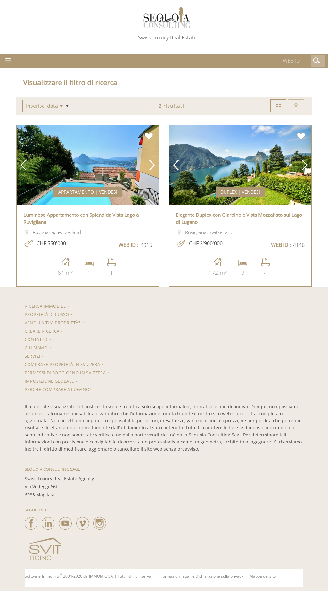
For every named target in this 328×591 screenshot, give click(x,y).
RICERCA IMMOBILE (45, 306)
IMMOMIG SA (101, 576)
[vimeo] (82, 522)
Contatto (36, 339)
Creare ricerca (42, 331)
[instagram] (99, 522)
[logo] (167, 17)
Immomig (50, 576)
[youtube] (65, 522)
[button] (23, 165)
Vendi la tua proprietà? (53, 322)
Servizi (33, 356)
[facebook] (31, 522)
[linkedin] (48, 522)
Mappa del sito (263, 576)
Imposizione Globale (49, 381)
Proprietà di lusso (47, 314)
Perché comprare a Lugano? (58, 389)
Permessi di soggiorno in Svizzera (65, 373)
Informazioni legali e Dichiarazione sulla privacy (200, 576)
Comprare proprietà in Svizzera (62, 364)
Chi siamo (36, 347)
